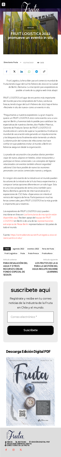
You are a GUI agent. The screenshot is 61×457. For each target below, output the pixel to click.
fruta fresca (33, 253)
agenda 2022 (18, 248)
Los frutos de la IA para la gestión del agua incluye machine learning (45, 267)
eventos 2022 (33, 248)
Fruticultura (47, 253)
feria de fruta (48, 248)
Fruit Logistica (11, 253)
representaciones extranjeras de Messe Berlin (28, 222)
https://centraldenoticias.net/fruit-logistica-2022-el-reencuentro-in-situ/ (30, 236)
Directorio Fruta (11, 62)
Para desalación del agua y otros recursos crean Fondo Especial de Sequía (15, 269)
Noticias (30, 28)
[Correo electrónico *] (30, 317)
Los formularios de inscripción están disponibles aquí (30, 216)
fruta (22, 253)
